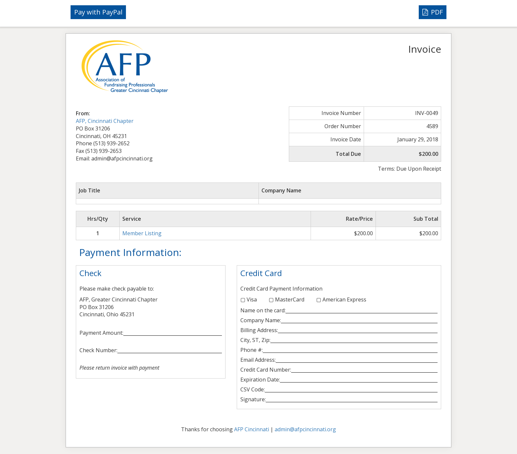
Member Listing (142, 233)
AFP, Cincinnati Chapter (105, 121)
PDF (432, 12)
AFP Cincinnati (251, 429)
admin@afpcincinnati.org (305, 429)
